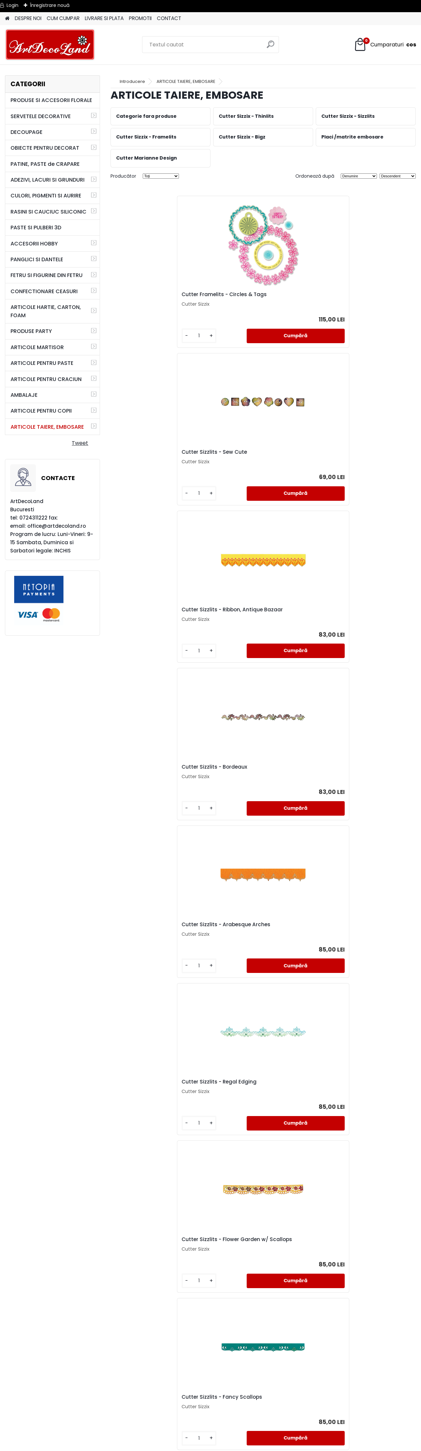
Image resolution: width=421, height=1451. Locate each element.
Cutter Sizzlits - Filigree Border (258, 784)
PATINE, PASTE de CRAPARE (45, 164)
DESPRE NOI (28, 18)
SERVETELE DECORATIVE (41, 116)
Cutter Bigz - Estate (346, 947)
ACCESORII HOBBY (34, 243)
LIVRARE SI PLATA (104, 18)
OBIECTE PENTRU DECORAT (45, 148)
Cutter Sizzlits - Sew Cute (252, 296)
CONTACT (169, 18)
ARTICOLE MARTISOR (37, 347)
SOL (210, 1434)
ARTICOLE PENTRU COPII (41, 411)
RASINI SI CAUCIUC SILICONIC (49, 212)
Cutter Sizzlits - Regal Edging (358, 459)
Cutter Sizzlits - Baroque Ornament (302, 1274)
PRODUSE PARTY (31, 331)
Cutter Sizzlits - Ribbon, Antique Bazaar (361, 297)
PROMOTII (140, 18)
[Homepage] (7, 18)
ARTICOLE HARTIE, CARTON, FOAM (46, 311)
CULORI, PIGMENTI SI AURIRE (46, 195)
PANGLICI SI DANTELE (37, 259)
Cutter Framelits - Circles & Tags (160, 296)
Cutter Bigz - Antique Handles (258, 1110)
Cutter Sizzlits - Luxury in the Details (154, 786)
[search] (271, 46)
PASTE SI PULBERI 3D (36, 227)
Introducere (132, 81)
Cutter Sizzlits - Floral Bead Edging (152, 948)
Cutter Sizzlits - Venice (350, 784)
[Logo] (50, 44)
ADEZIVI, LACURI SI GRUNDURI (48, 180)
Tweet (80, 443)
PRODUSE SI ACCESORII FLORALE (51, 100)
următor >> (275, 1350)
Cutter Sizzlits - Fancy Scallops (259, 622)
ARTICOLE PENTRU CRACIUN (46, 379)
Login (12, 5)
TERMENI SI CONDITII (210, 1402)
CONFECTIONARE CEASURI (44, 291)
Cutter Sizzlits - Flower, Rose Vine (363, 622)
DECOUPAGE (26, 132)
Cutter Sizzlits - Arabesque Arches (254, 460)
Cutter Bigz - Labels (142, 1110)
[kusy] (133, 341)
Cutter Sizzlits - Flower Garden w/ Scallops (160, 623)
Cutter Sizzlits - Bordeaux (150, 459)
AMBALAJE (24, 395)
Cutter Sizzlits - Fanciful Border (259, 947)
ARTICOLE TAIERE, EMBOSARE (47, 427)
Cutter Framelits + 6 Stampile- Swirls (361, 1111)
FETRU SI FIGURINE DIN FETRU (47, 275)
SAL (210, 1426)
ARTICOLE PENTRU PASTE (42, 363)
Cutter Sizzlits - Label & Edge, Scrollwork (205, 1274)
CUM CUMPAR (63, 18)
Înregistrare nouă (49, 5)
